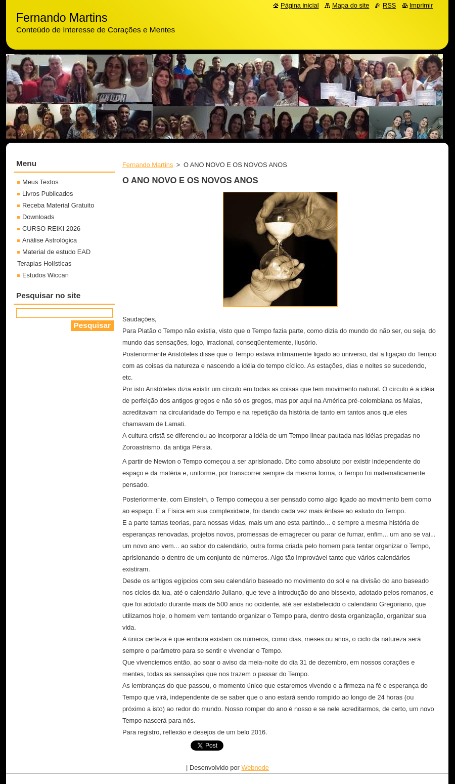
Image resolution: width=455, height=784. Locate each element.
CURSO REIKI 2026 (51, 228)
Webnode (255, 767)
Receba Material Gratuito (58, 205)
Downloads (38, 217)
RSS (389, 5)
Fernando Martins (147, 165)
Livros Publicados (47, 193)
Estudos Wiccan (45, 275)
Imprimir (421, 5)
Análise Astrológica (49, 240)
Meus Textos (40, 182)
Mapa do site (350, 5)
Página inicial (299, 5)
